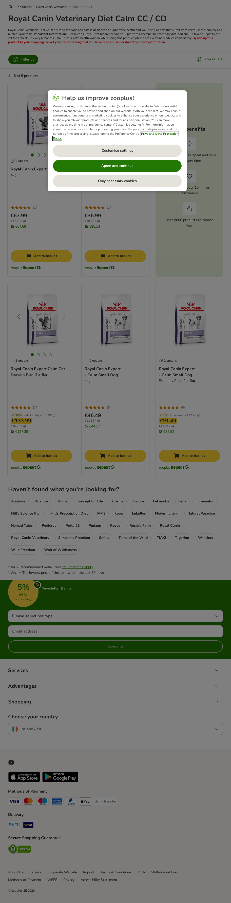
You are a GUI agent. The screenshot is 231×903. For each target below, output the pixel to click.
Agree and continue (117, 165)
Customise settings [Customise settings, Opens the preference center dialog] (117, 150)
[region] (117, 140)
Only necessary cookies (117, 181)
